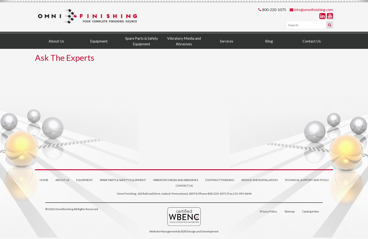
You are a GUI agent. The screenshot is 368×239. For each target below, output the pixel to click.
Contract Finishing (219, 180)
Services (226, 41)
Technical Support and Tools (307, 180)
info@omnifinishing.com (313, 9)
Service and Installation (259, 180)
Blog (269, 41)
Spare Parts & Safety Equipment (141, 41)
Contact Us (312, 41)
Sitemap (289, 211)
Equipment (98, 41)
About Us (56, 41)
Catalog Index (310, 211)
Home (44, 180)
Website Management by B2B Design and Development (184, 231)
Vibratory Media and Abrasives (184, 41)
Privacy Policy (268, 211)
